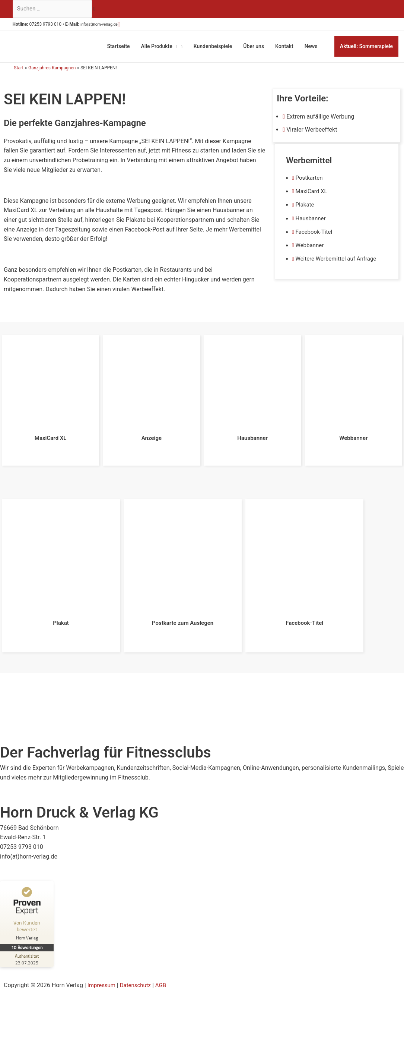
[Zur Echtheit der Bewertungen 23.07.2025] (28, 953)
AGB (165, 979)
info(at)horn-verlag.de (109, 26)
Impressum (103, 979)
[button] (133, 25)
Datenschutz (138, 979)
